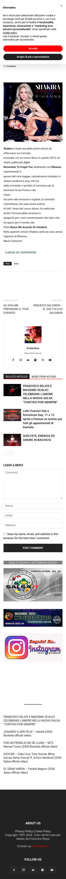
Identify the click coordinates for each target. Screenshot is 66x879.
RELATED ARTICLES (16, 376)
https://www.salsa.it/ (33, 353)
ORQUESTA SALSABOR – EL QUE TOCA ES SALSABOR (47, 309)
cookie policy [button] (10, 32)
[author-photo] (33, 343)
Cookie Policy (42, 831)
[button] (33, 618)
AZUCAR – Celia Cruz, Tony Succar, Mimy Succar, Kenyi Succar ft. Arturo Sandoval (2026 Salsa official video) (32, 757)
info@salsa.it (40, 846)
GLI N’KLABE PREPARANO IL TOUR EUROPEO (16, 309)
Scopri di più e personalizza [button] (33, 56)
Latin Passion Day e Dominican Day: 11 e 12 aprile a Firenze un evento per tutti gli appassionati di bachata (42, 419)
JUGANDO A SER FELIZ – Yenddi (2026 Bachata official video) (28, 733)
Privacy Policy (24, 831)
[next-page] (11, 453)
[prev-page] (6, 453)
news (16, 263)
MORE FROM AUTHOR (44, 376)
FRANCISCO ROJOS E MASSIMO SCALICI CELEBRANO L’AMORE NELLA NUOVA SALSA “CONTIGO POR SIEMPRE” (40, 394)
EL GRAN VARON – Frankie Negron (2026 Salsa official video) (29, 770)
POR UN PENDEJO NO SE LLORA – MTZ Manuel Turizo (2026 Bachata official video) (31, 744)
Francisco (11, 66)
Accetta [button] (33, 48)
